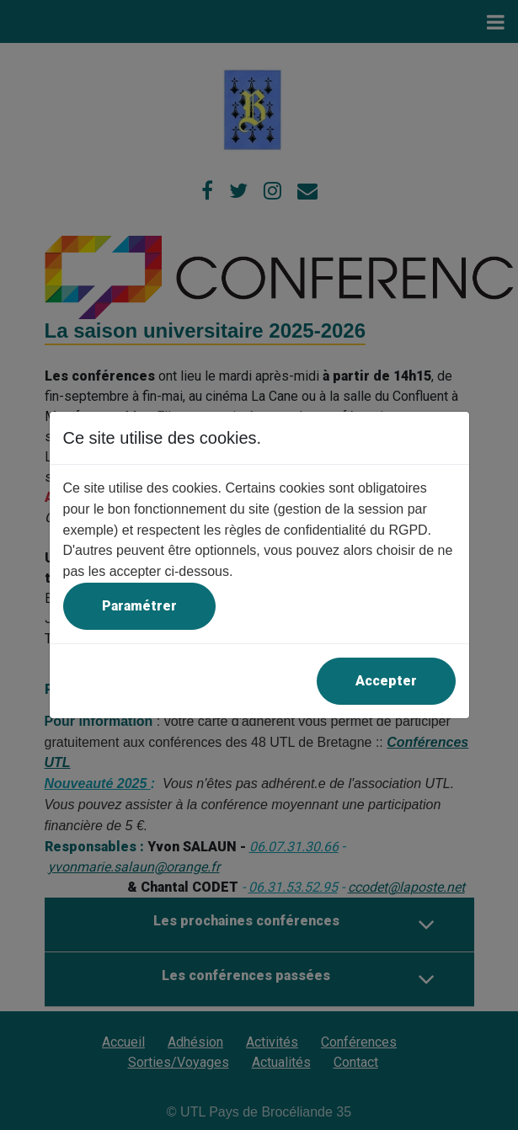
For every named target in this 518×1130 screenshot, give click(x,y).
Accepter (386, 681)
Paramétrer (139, 606)
